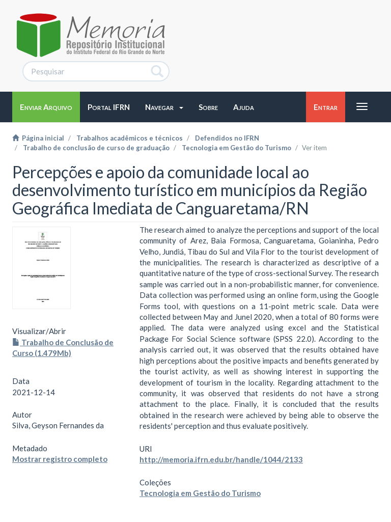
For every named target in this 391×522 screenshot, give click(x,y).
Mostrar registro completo (59, 458)
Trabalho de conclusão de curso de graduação (96, 148)
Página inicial (38, 138)
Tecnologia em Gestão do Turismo (236, 148)
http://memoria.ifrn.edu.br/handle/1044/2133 (221, 459)
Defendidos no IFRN (227, 138)
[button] (164, 107)
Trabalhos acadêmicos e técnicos (129, 138)
